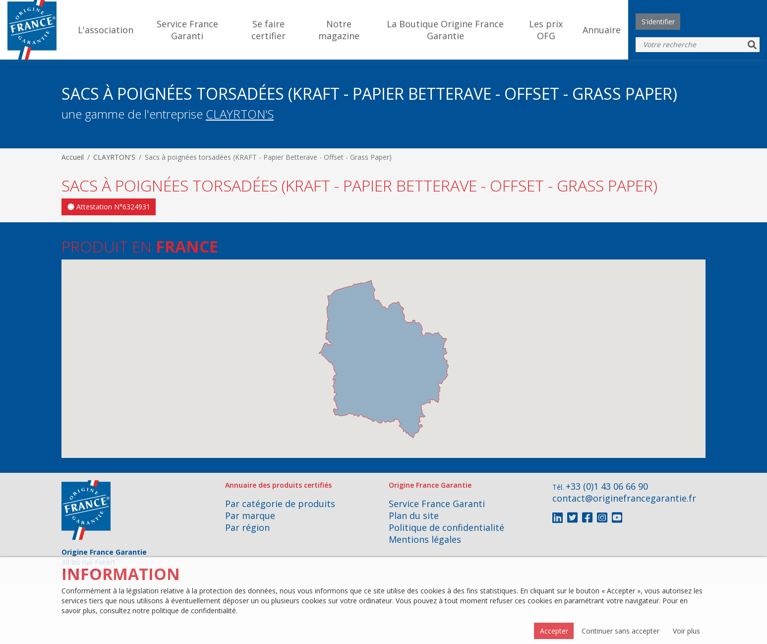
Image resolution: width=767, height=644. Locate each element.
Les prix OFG (546, 30)
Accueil (72, 157)
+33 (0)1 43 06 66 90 (607, 486)
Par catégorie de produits (280, 504)
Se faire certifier (268, 30)
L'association (105, 30)
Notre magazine (338, 30)
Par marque (250, 515)
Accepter (554, 631)
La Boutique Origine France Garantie (445, 30)
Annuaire (602, 30)
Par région (247, 527)
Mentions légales (425, 539)
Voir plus (686, 631)
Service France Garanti (187, 30)
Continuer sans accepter (620, 631)
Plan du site (414, 515)
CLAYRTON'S (240, 114)
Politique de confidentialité (446, 527)
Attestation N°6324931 (108, 206)
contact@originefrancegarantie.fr (624, 498)
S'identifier (658, 21)
